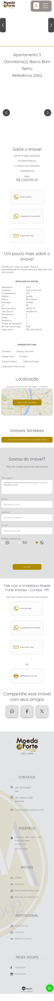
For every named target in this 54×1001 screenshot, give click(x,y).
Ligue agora (25, 197)
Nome (4, 499)
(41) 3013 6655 (29, 790)
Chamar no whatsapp (30, 216)
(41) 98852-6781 (29, 800)
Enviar (27, 567)
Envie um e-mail (27, 236)
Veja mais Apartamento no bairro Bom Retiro (27, 441)
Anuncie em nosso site (26, 897)
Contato (19, 932)
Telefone (5, 512)
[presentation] (27, 555)
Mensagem (7, 478)
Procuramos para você (27, 890)
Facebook (27, 711)
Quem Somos (21, 926)
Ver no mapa (21, 849)
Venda (18, 877)
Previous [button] (3, 25)
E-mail (4, 525)
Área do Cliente (23, 938)
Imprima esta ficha (28, 676)
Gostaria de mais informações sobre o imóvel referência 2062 (27, 487)
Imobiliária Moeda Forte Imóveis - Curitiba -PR (27, 744)
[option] (27, 23)
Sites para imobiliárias (27, 991)
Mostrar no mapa (27, 402)
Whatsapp (12, 711)
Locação (19, 884)
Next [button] (51, 25)
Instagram (20, 974)
